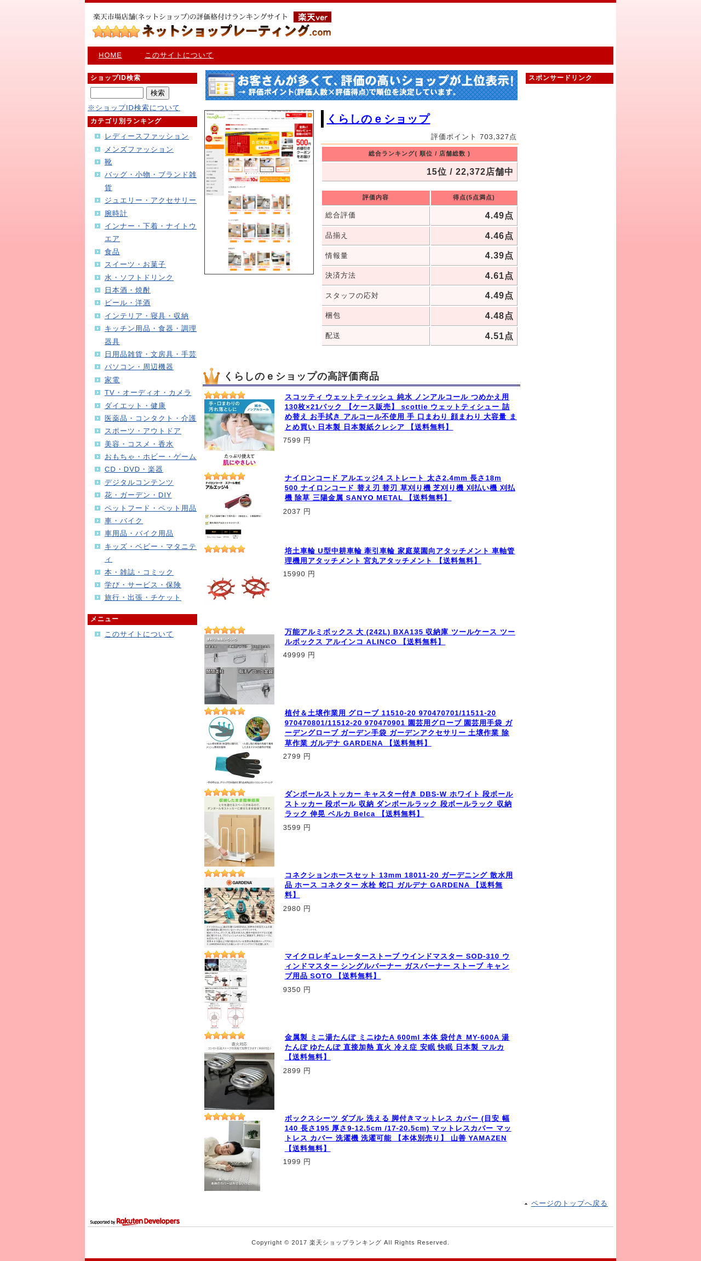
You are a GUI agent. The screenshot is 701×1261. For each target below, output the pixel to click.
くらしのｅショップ (378, 119)
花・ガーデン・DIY (138, 495)
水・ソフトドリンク (139, 277)
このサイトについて (179, 55)
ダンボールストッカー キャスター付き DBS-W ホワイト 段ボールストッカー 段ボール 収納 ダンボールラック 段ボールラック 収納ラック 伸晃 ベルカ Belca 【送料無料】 (399, 804)
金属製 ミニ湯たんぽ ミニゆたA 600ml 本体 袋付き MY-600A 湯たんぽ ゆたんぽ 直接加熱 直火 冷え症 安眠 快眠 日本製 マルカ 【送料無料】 (397, 1047)
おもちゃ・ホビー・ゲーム (151, 456)
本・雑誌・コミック (139, 572)
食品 (112, 252)
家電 (112, 380)
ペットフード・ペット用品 (151, 508)
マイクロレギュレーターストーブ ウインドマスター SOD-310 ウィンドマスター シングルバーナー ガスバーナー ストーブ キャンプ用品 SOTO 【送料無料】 (397, 966)
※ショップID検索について (134, 108)
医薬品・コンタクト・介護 (151, 418)
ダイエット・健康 (135, 406)
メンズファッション (139, 149)
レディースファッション (147, 136)
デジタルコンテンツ (139, 482)
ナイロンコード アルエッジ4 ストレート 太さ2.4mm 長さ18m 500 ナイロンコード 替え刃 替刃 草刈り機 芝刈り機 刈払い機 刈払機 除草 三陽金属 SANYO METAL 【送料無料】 (400, 488)
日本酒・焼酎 (128, 290)
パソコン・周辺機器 (139, 367)
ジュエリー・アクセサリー (151, 200)
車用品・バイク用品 (139, 533)
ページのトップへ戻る (569, 1203)
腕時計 (116, 213)
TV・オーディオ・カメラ (148, 392)
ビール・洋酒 (128, 303)
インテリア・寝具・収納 (147, 316)
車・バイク (124, 521)
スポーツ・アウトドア (143, 431)
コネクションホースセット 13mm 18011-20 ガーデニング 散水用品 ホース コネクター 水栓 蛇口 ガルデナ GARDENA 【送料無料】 (399, 885)
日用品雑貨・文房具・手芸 (151, 354)
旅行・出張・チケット (143, 597)
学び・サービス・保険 (143, 585)
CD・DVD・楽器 (134, 469)
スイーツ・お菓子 (135, 264)
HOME (110, 55)
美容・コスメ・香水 (139, 444)
